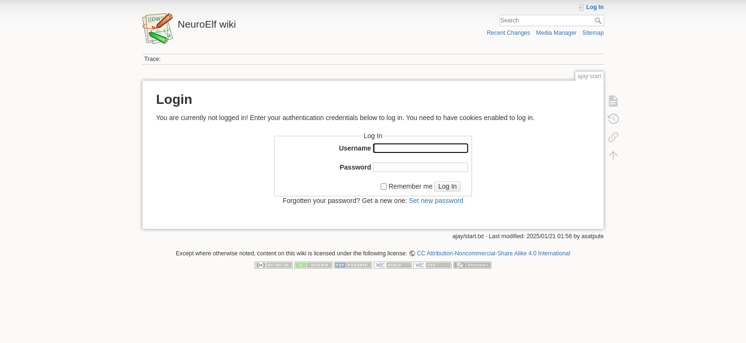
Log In (447, 186)
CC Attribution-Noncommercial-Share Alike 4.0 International (493, 253)
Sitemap (593, 33)
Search (599, 20)
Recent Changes (508, 33)
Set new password (436, 200)
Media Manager (556, 33)
